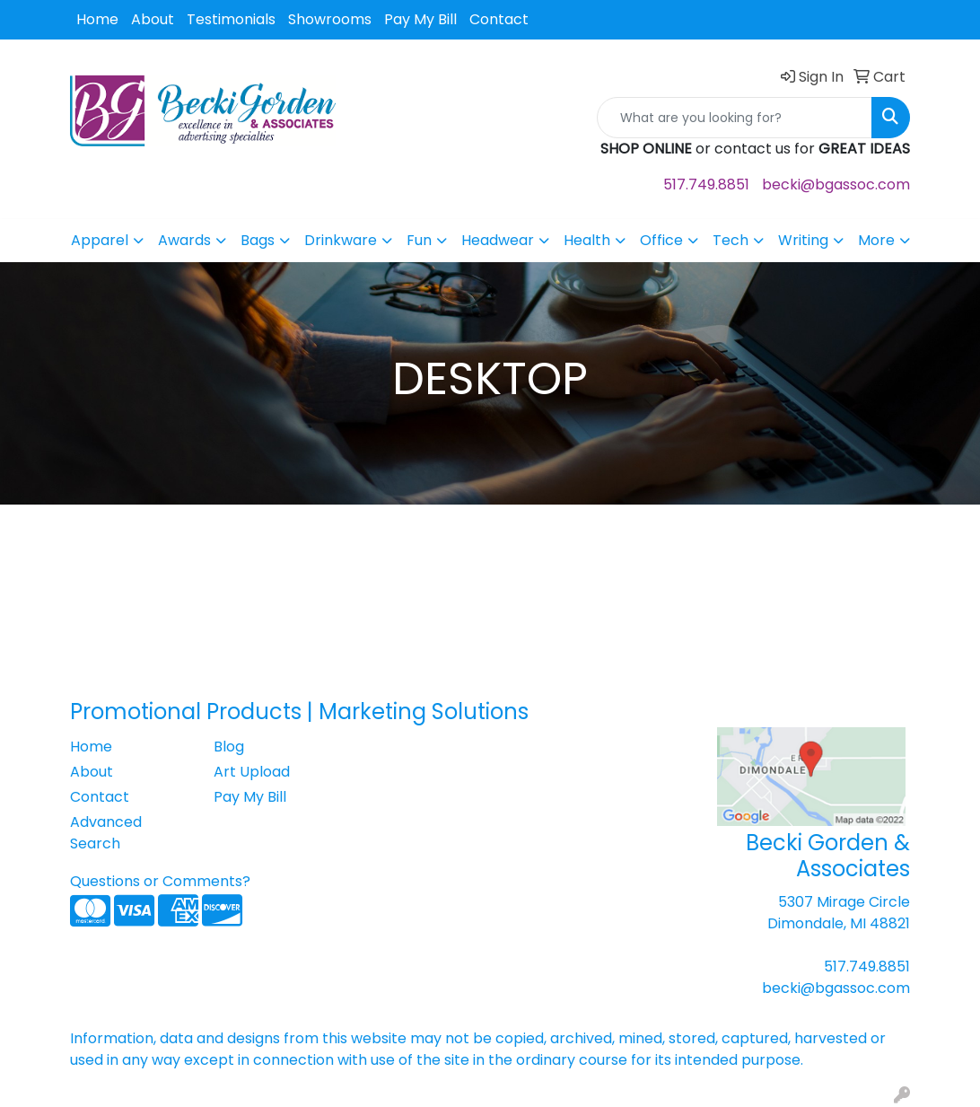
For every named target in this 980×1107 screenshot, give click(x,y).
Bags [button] (258, 240)
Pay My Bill (420, 19)
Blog (229, 746)
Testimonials (231, 19)
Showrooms (330, 19)
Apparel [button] (99, 240)
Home (97, 19)
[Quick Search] (734, 117)
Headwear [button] (497, 240)
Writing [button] (803, 240)
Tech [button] (730, 240)
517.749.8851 (706, 184)
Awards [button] (184, 240)
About (152, 19)
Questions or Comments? (160, 881)
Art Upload (252, 771)
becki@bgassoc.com (836, 184)
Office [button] (661, 240)
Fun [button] (419, 240)
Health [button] (587, 240)
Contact (499, 19)
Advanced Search (106, 833)
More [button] (876, 240)
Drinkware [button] (340, 240)
